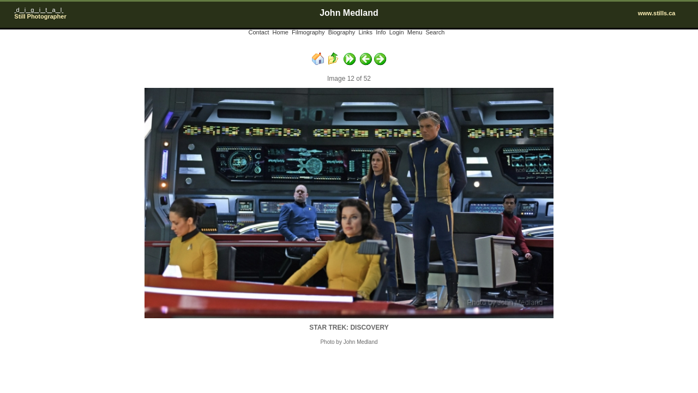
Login (396, 32)
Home (280, 32)
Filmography (308, 32)
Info (381, 32)
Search (434, 32)
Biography (342, 32)
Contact (259, 32)
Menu (415, 32)
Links (365, 32)
